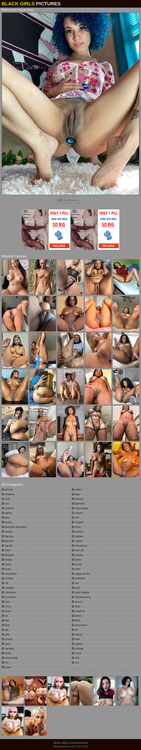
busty (6, 569)
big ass (7, 536)
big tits (7, 545)
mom (76, 527)
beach (7, 522)
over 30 (78, 550)
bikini (6, 550)
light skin (78, 503)
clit (5, 583)
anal (6, 499)
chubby (7, 578)
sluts (76, 606)
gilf (5, 629)
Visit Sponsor (68, 200)
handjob (8, 648)
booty (6, 564)
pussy (77, 564)
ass (5, 503)
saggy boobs (81, 573)
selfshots (78, 578)
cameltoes (9, 573)
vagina (77, 643)
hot (5, 662)
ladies (77, 489)
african (7, 489)
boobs (7, 559)
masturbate (80, 508)
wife (76, 657)
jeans (6, 667)
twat (76, 639)
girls (6, 634)
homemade (10, 657)
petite (76, 559)
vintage (77, 648)
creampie (9, 592)
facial (6, 611)
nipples (77, 536)
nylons (77, 541)
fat (5, 615)
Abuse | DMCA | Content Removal (70, 742)
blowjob (8, 555)
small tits (78, 611)
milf (75, 517)
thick (76, 620)
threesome (79, 625)
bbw (6, 517)
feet (5, 620)
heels (6, 653)
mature (77, 513)
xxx (75, 662)
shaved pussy (81, 597)
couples (8, 587)
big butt (7, 541)
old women (79, 545)
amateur (8, 494)
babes (7, 513)
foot (5, 625)
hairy (6, 643)
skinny (77, 601)
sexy (76, 587)
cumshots (9, 597)
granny (7, 639)
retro (76, 569)
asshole (8, 508)
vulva (76, 653)
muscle (77, 531)
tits (75, 629)
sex (75, 583)
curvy (6, 606)
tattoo (76, 615)
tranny (77, 634)
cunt (6, 601)
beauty (7, 531)
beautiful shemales (14, 527)
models (77, 522)
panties (77, 555)
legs (76, 494)
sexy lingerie (80, 592)
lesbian (77, 499)
